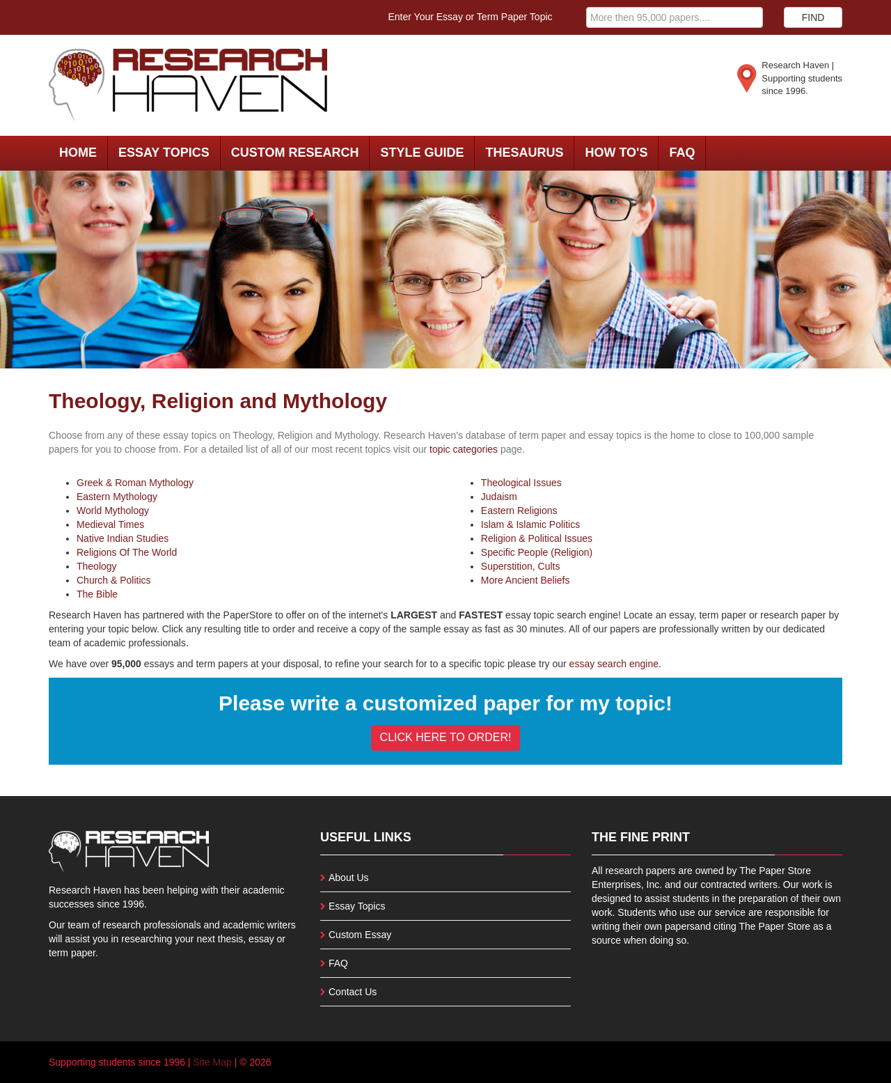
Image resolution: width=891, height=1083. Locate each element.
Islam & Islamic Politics (530, 524)
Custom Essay (360, 934)
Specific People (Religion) (536, 552)
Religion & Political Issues (536, 538)
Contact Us (353, 991)
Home (78, 152)
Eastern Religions (519, 510)
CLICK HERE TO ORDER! (446, 737)
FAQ (682, 152)
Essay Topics (164, 152)
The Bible (97, 594)
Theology (97, 566)
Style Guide (422, 152)
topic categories (463, 449)
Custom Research (295, 152)
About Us (349, 877)
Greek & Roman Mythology (135, 482)
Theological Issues (521, 482)
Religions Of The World (127, 552)
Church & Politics (114, 580)
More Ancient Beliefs (525, 580)
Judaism (499, 496)
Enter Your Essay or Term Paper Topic (470, 16)
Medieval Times (110, 524)
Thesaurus (524, 152)
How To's (616, 152)
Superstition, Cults (520, 566)
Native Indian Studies (122, 538)
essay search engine (614, 663)
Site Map (213, 1062)
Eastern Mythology (117, 496)
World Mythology (113, 510)
